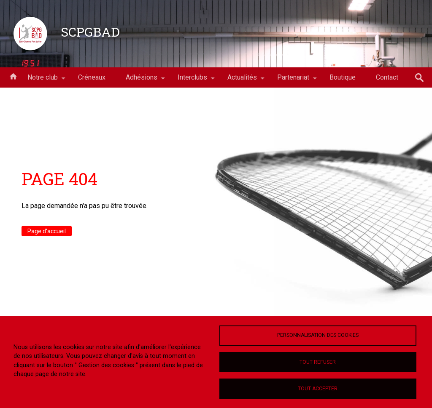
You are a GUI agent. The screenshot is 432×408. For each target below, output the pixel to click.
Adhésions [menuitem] (141, 80)
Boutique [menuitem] (342, 77)
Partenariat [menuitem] (293, 80)
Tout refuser (318, 362)
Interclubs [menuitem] (192, 80)
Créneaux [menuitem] (91, 77)
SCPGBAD (90, 31)
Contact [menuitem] (387, 77)
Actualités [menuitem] (242, 80)
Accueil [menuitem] (13, 75)
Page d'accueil (46, 231)
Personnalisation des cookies (318, 335)
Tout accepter (318, 389)
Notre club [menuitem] (42, 80)
